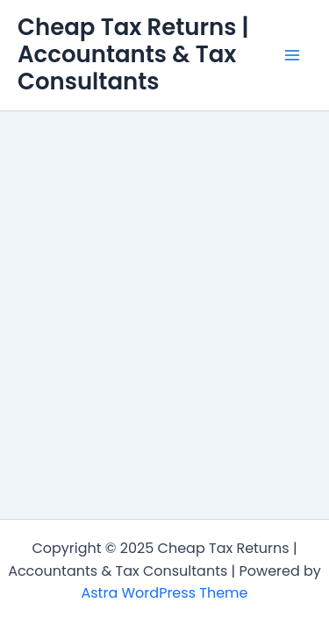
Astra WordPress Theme (164, 593)
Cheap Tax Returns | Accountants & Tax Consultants (133, 54)
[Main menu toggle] (292, 55)
